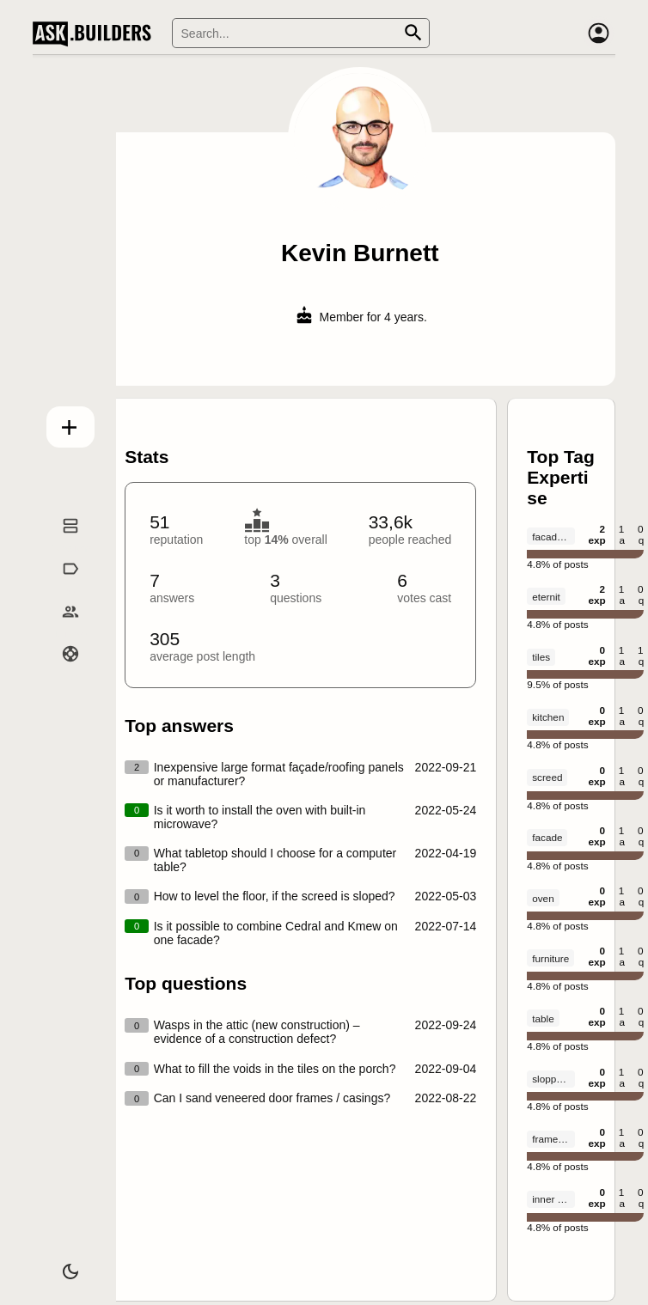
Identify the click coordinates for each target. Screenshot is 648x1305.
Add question (63, 423)
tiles (541, 656)
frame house (553, 1138)
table (542, 1018)
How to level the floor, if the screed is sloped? (274, 896)
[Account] (598, 33)
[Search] (301, 33)
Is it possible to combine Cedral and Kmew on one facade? (276, 933)
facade (547, 837)
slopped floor (553, 1078)
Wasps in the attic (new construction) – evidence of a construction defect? (257, 1032)
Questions (62, 545)
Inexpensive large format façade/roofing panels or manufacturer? (279, 774)
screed (547, 777)
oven (542, 898)
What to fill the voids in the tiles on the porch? (275, 1069)
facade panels (553, 536)
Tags (62, 587)
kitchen (548, 717)
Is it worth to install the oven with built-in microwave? (260, 817)
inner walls (553, 1198)
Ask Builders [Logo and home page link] (96, 33)
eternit (546, 596)
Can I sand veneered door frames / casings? (272, 1098)
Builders (62, 630)
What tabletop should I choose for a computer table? (275, 860)
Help (62, 673)
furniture (550, 958)
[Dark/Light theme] (62, 1265)
